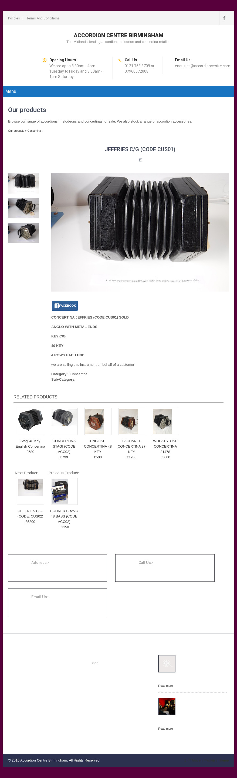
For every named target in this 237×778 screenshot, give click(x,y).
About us (97, 676)
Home (95, 657)
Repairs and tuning (104, 670)
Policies (14, 18)
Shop (94, 663)
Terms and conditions (43, 18)
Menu (10, 91)
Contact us (98, 683)
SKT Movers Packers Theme (206, 760)
